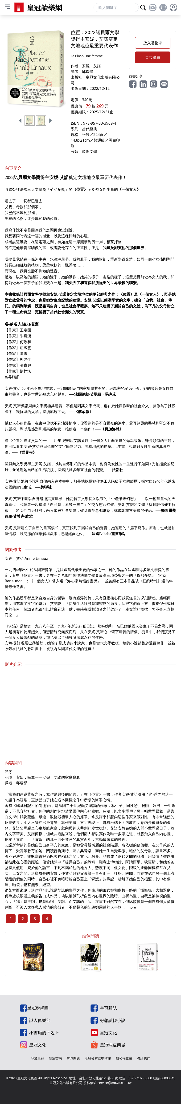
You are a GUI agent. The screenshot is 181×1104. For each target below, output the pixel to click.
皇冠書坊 (55, 1058)
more (132, 907)
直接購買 (152, 57)
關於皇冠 (37, 1058)
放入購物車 (152, 42)
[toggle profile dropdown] (173, 7)
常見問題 (73, 1058)
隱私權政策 (124, 1058)
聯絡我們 (143, 1058)
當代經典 (89, 128)
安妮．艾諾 (91, 65)
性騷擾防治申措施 (98, 1058)
